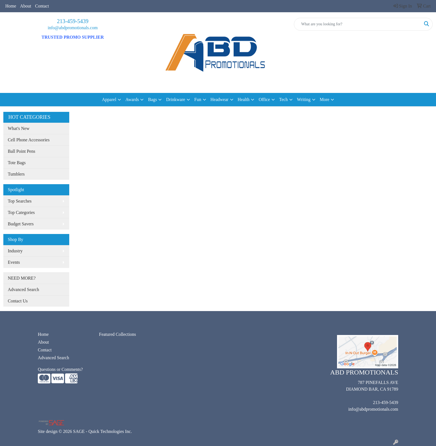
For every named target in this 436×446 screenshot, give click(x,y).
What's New (18, 128)
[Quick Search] (357, 24)
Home (10, 6)
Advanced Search (23, 289)
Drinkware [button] (175, 99)
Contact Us (18, 301)
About (25, 6)
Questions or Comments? (60, 369)
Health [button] (244, 99)
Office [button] (264, 99)
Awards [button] (132, 99)
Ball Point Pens (21, 151)
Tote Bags (17, 162)
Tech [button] (283, 99)
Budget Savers (21, 223)
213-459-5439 (72, 21)
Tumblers (16, 174)
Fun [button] (197, 99)
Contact (42, 6)
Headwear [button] (219, 99)
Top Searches (20, 201)
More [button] (325, 99)
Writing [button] (304, 99)
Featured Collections (117, 334)
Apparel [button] (109, 99)
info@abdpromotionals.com (73, 27)
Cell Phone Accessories (28, 139)
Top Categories (21, 212)
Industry (15, 250)
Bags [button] (152, 99)
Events (14, 262)
